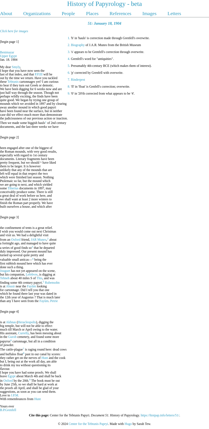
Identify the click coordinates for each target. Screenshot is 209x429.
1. (69, 38)
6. (69, 72)
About (6, 13)
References (121, 13)
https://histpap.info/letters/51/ (160, 415)
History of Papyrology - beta (104, 3)
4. (69, 59)
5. (69, 65)
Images (150, 13)
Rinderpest (78, 79)
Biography (78, 45)
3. (69, 52)
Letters (174, 13)
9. (69, 93)
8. (69, 86)
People (69, 13)
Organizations (37, 13)
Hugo (128, 424)
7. (69, 79)
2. (69, 45)
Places (93, 13)
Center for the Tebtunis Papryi (88, 424)
